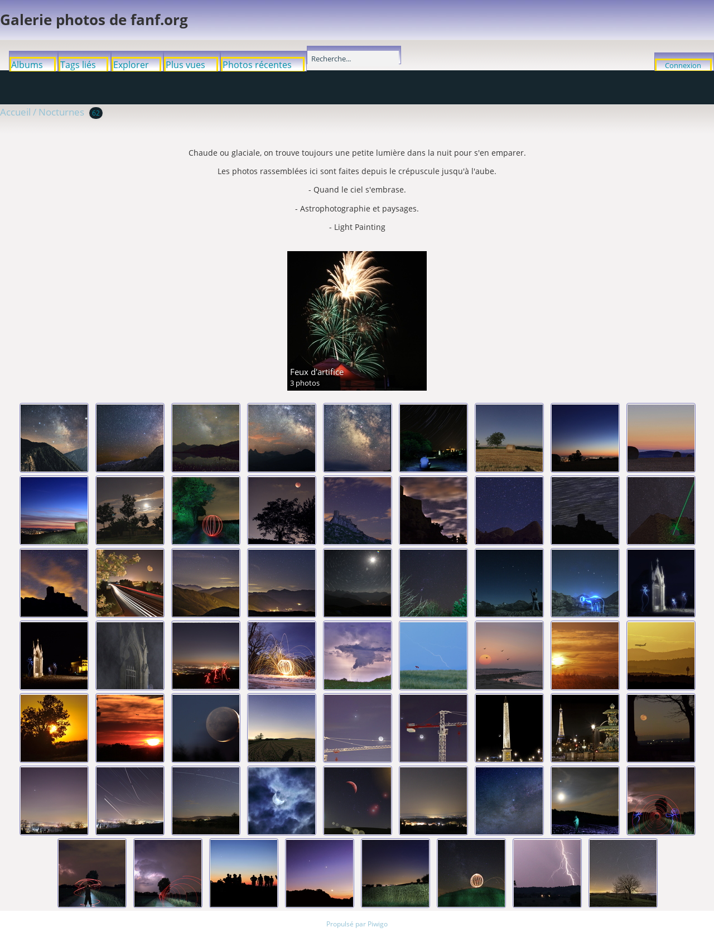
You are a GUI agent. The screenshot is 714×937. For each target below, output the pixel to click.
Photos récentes (257, 65)
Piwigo (378, 924)
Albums (27, 65)
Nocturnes (61, 111)
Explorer (131, 65)
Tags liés (78, 65)
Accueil (15, 111)
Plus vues (185, 65)
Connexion (683, 65)
